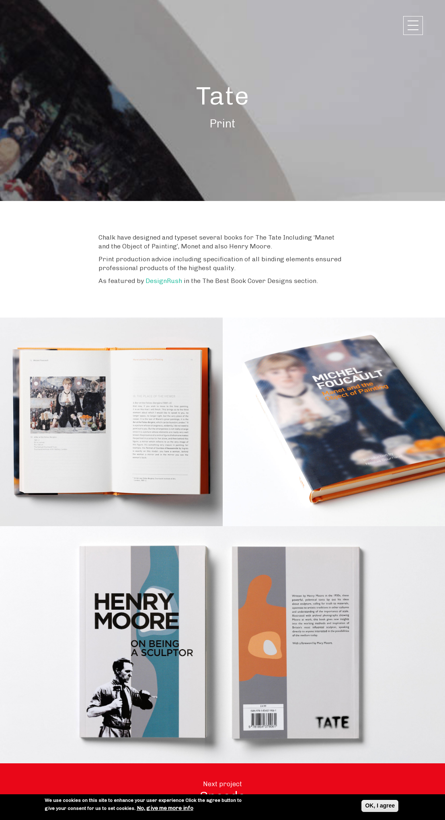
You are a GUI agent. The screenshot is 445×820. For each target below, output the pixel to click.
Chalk (48, 25)
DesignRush (164, 281)
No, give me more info (165, 808)
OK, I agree (380, 806)
